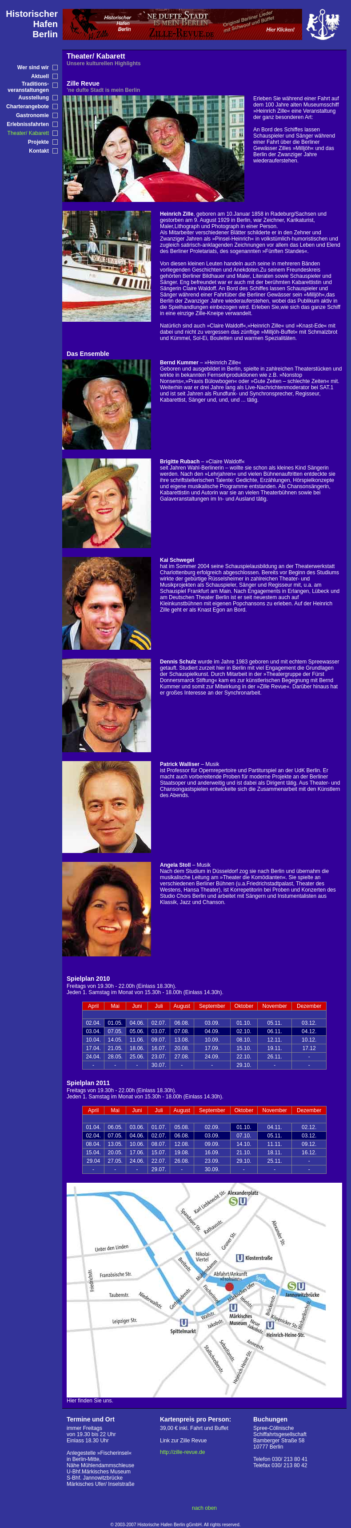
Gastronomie (32, 115)
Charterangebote (27, 106)
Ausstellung (33, 98)
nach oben (204, 1508)
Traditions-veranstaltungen (28, 87)
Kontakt (39, 151)
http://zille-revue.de (182, 1452)
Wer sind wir (33, 67)
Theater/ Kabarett (28, 133)
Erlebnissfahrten (28, 124)
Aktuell (40, 76)
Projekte (38, 142)
